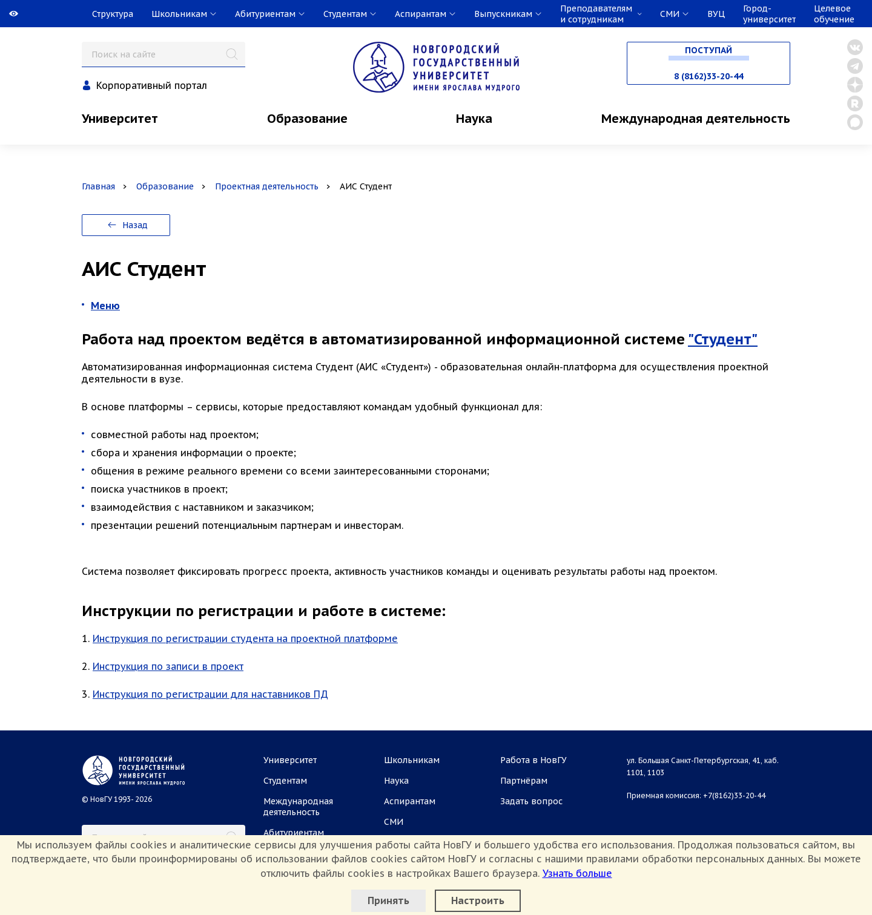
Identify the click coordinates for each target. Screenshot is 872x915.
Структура (112, 13)
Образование (307, 118)
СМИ (393, 821)
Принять (388, 900)
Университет (120, 118)
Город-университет (769, 14)
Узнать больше (577, 873)
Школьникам (412, 760)
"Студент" (723, 339)
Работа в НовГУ (533, 760)
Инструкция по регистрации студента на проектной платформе (245, 638)
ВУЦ (716, 13)
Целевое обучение (834, 14)
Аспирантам (409, 801)
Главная (98, 186)
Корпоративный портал (151, 85)
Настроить (477, 900)
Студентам (285, 780)
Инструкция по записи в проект (168, 666)
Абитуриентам (293, 832)
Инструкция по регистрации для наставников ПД (210, 694)
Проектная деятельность (267, 186)
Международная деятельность (695, 118)
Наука (474, 118)
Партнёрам (523, 780)
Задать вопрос (531, 801)
